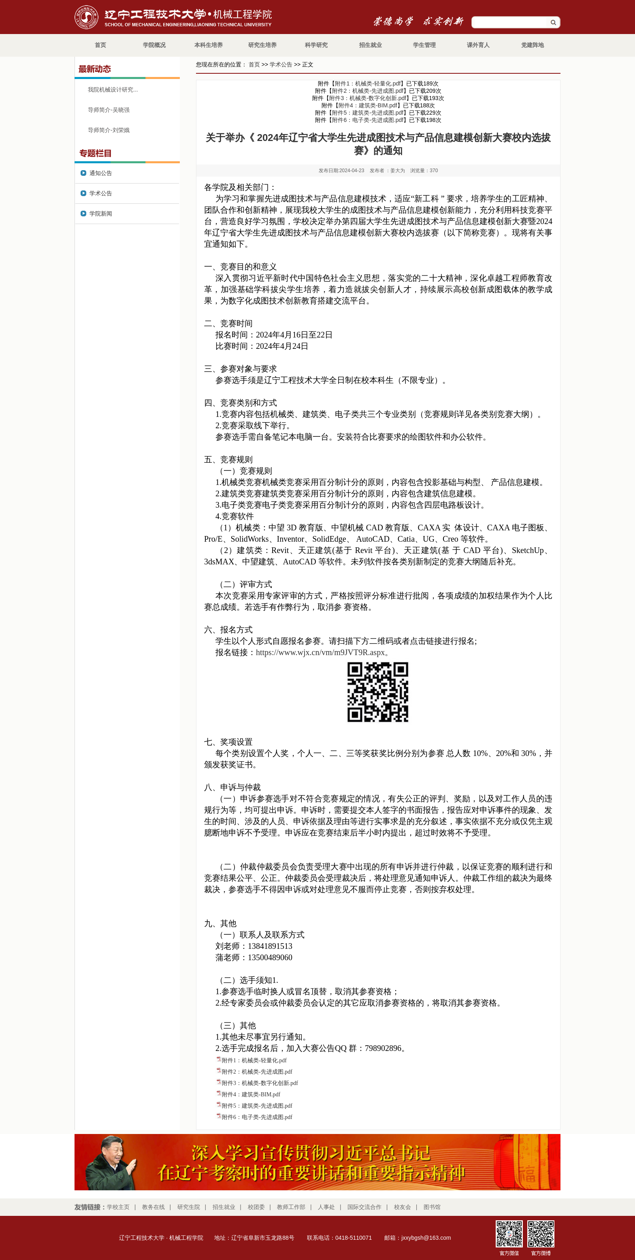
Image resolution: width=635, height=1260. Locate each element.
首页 (254, 64)
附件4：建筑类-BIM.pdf (368, 105)
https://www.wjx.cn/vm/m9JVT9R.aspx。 (324, 652)
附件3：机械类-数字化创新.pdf (367, 98)
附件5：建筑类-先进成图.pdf (367, 112)
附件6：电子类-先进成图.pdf (367, 120)
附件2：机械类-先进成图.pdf (367, 91)
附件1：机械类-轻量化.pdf (368, 83)
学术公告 (281, 64)
